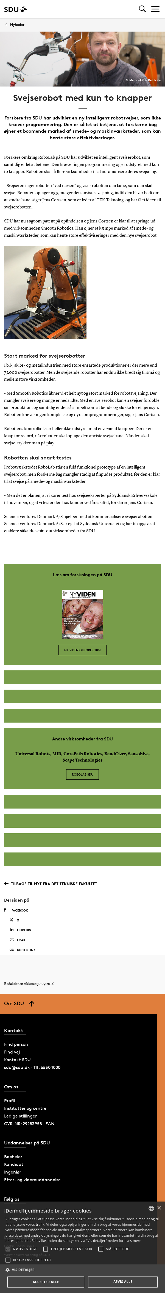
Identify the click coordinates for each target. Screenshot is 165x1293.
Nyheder (17, 24)
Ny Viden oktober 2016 (82, 650)
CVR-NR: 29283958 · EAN (29, 1123)
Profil (9, 1100)
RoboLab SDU (82, 774)
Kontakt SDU (17, 1059)
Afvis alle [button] (122, 1281)
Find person (16, 1044)
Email (18, 940)
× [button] (159, 1208)
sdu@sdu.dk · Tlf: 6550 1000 (32, 1067)
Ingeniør (12, 1172)
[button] (7, 1249)
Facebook (16, 910)
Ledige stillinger (20, 1116)
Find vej (12, 1052)
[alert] (82, 1247)
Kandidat (13, 1164)
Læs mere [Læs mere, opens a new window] (133, 1240)
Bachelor (13, 1156)
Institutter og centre (25, 1108)
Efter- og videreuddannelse (32, 1179)
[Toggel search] (142, 8)
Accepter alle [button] (46, 1282)
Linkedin (20, 929)
